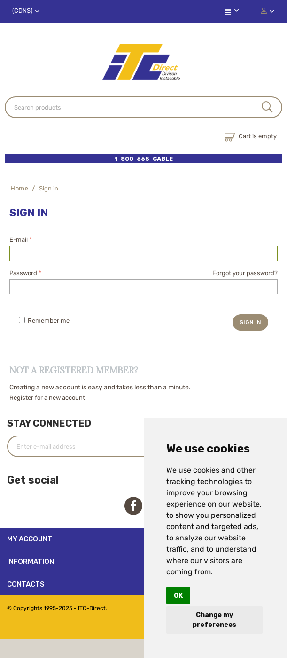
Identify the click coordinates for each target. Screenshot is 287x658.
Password (23, 273)
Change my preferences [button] (214, 620)
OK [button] (178, 596)
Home (19, 188)
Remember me (44, 320)
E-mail (18, 239)
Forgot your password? (245, 273)
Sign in (250, 322)
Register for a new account (47, 397)
